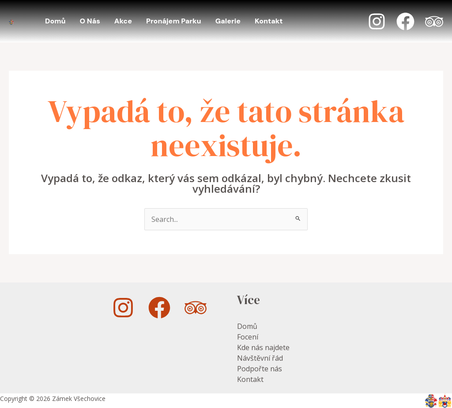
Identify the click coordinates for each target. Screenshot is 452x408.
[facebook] (160, 307)
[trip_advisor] (197, 307)
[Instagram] (377, 21)
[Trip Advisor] (434, 21)
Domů (247, 326)
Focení (247, 337)
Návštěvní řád (260, 358)
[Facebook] (405, 21)
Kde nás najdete (263, 347)
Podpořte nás (259, 369)
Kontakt (250, 379)
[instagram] (124, 307)
